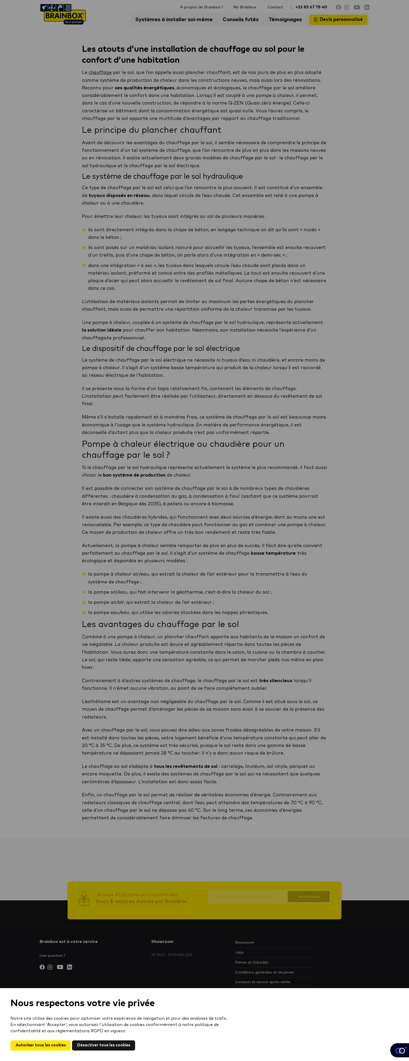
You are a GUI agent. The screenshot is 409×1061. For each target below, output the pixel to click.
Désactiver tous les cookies (109, 1045)
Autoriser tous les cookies (42, 1045)
